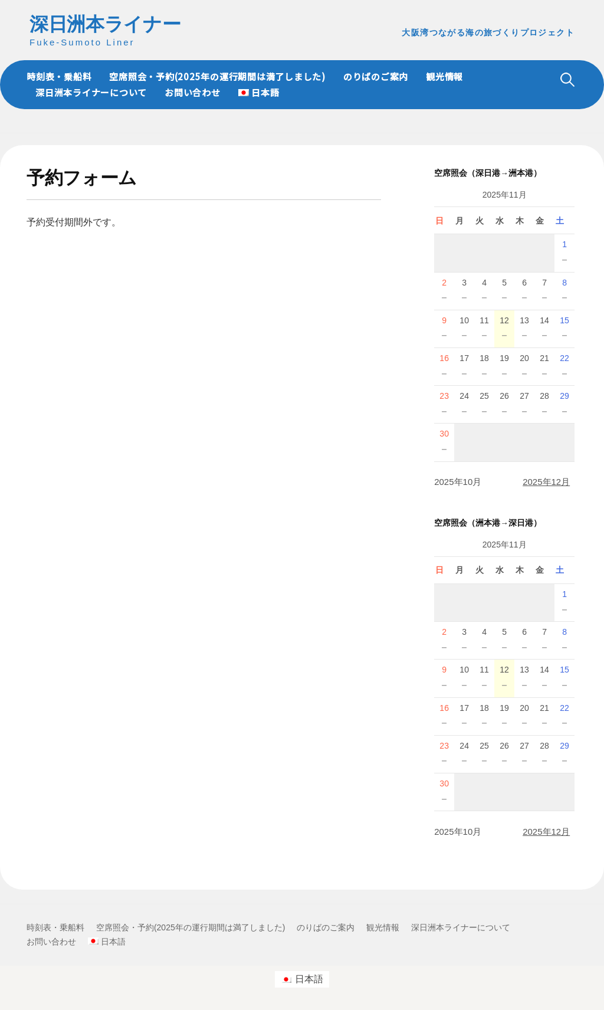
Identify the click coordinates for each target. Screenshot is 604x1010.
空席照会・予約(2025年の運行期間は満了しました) (217, 76)
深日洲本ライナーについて (91, 92)
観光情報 (444, 76)
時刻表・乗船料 (59, 76)
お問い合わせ (193, 92)
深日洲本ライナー (104, 24)
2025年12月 (546, 482)
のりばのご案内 (375, 76)
